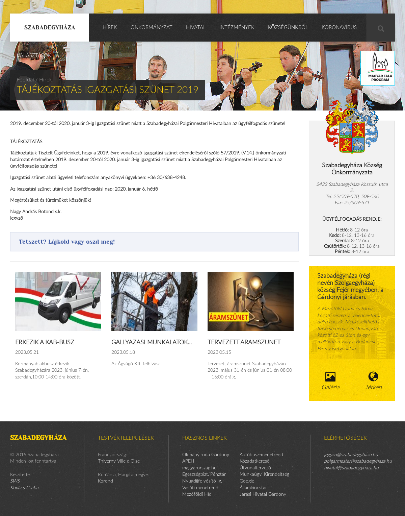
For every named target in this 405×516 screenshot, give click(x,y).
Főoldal (25, 79)
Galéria (330, 381)
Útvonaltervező (255, 468)
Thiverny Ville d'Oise (119, 461)
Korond (105, 481)
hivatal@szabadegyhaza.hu (351, 468)
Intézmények (236, 27)
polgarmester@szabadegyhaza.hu (358, 461)
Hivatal (196, 27)
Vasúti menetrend (200, 488)
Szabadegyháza (49, 27)
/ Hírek (43, 79)
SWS (15, 481)
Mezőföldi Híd (197, 494)
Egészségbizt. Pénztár (204, 474)
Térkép (373, 381)
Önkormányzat (151, 27)
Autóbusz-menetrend (261, 454)
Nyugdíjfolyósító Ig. (202, 481)
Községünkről (288, 27)
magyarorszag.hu (199, 468)
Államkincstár (253, 488)
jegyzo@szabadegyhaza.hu (351, 454)
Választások (34, 55)
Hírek (110, 27)
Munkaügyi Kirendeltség (264, 474)
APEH (188, 461)
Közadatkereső (255, 461)
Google (247, 481)
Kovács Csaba (24, 488)
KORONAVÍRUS (339, 27)
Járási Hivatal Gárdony (263, 494)
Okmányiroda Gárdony (205, 454)
